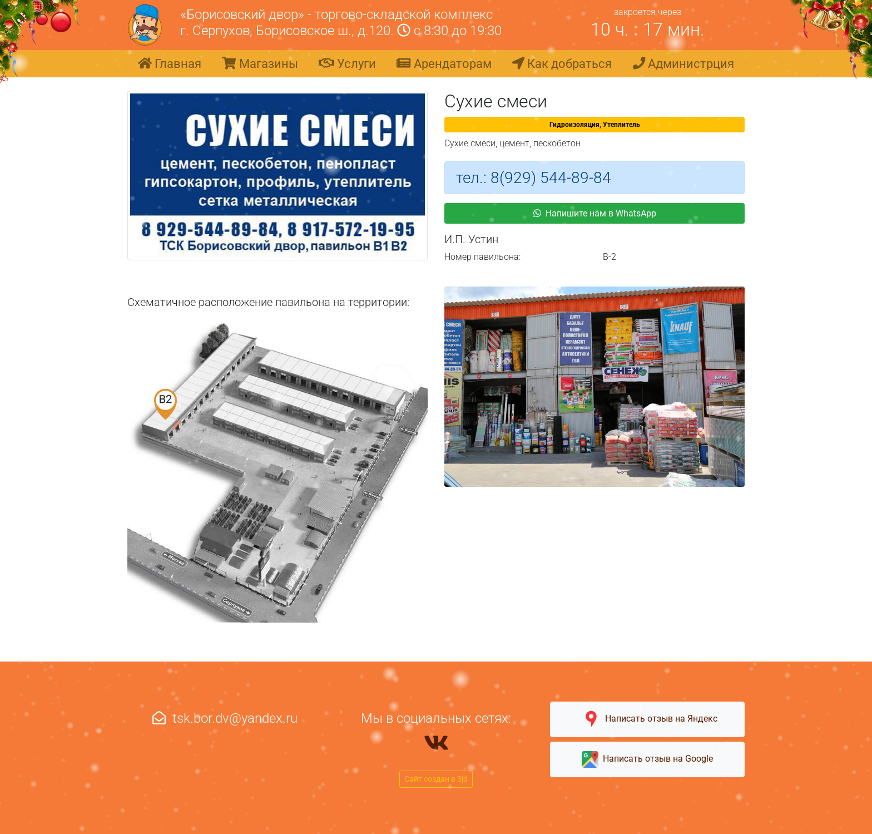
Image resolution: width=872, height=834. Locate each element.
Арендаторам (444, 63)
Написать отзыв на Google (647, 759)
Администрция (683, 63)
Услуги (347, 63)
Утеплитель (621, 125)
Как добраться (562, 63)
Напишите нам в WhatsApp (594, 213)
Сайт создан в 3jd (436, 778)
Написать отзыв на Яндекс (647, 719)
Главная (169, 63)
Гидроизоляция (574, 125)
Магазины (260, 63)
